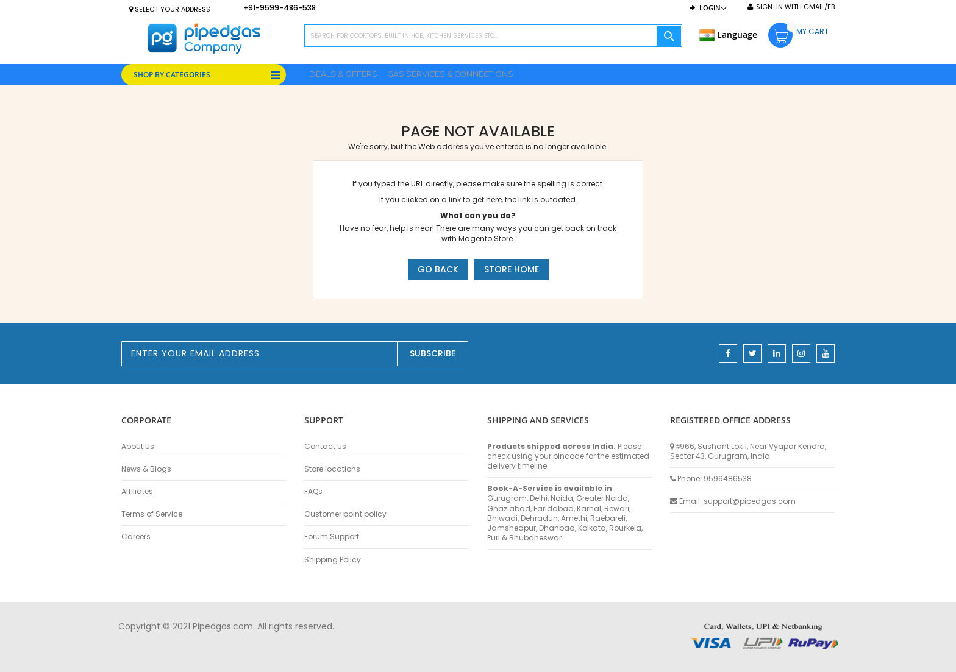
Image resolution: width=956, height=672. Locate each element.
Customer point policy (345, 514)
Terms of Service (151, 514)
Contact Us (325, 446)
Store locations (332, 469)
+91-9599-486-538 (279, 8)
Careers (136, 537)
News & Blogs (146, 469)
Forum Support (331, 537)
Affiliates (137, 492)
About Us (137, 446)
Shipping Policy (332, 560)
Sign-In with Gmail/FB (795, 7)
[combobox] (493, 35)
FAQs (313, 492)
